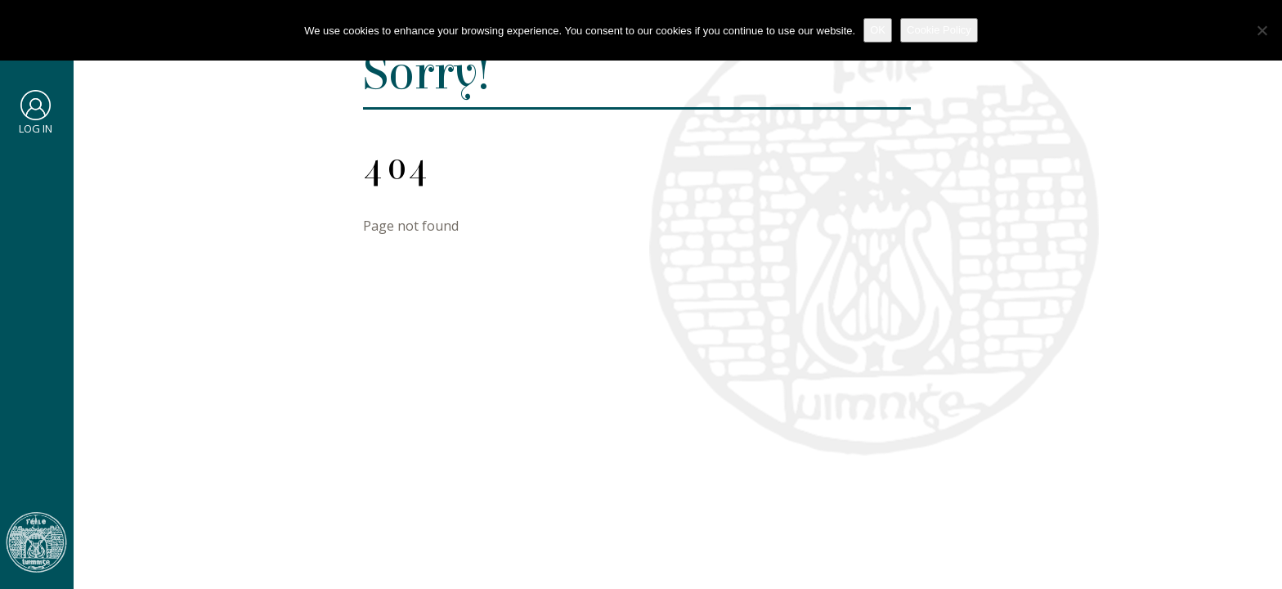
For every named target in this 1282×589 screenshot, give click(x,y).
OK (877, 30)
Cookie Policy (939, 30)
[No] (1261, 30)
